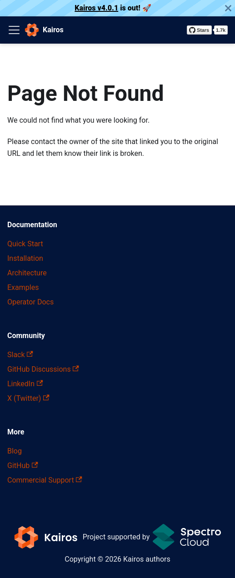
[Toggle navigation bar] (14, 30)
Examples (23, 287)
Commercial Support (44, 480)
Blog (14, 451)
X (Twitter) (28, 398)
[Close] (228, 8)
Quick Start (25, 243)
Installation (25, 258)
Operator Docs (30, 302)
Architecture (27, 273)
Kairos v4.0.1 (96, 8)
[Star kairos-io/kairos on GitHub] (207, 30)
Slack (20, 354)
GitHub (22, 465)
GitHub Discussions (43, 369)
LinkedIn (25, 383)
